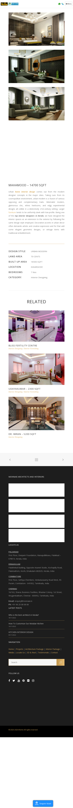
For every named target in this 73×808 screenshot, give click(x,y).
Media (11, 652)
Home (11, 649)
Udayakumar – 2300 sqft (25, 388)
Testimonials (43, 652)
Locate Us (20, 652)
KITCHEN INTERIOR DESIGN (21, 632)
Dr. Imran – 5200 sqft (22, 434)
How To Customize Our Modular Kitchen (26, 623)
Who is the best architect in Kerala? (24, 615)
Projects (19, 649)
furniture (12, 212)
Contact (54, 652)
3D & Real (31, 652)
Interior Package (53, 649)
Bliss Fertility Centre (23, 345)
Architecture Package (34, 649)
